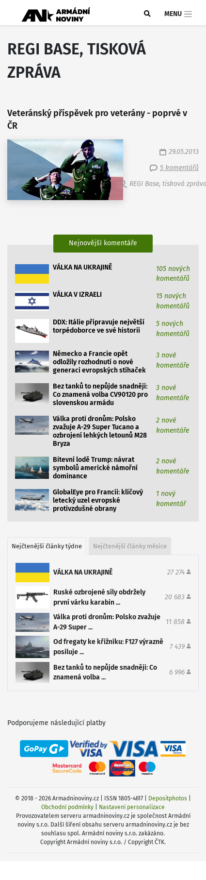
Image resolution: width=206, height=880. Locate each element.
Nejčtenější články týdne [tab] (47, 546)
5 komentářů (179, 168)
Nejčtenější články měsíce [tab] (130, 546)
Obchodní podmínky (67, 807)
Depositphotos (167, 798)
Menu (178, 14)
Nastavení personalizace (132, 807)
